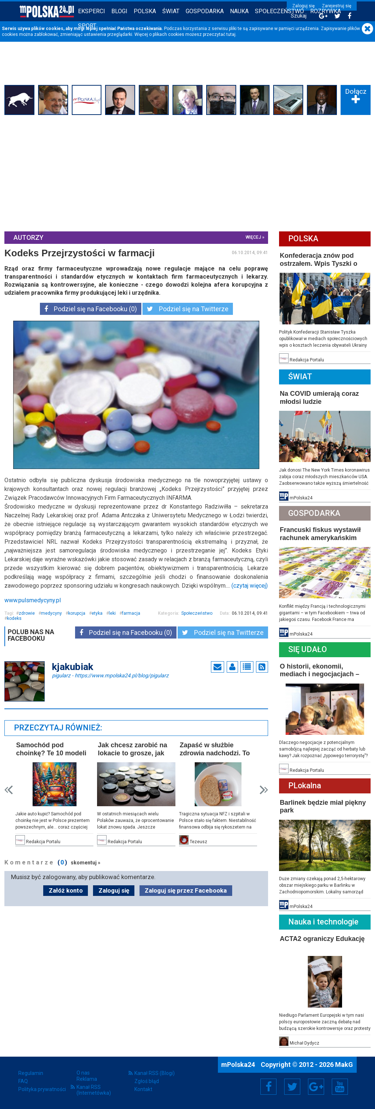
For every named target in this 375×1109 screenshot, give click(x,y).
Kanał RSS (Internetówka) (94, 1090)
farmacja (131, 613)
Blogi (119, 11)
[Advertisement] (187, 172)
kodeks (14, 618)
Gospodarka (205, 11)
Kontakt (143, 1089)
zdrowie (27, 613)
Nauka (239, 11)
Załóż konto (66, 890)
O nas (83, 1073)
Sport (87, 25)
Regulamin (30, 1073)
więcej (253, 237)
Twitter (292, 1086)
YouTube (340, 1086)
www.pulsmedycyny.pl (32, 600)
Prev (8, 789)
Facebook (269, 1086)
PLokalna (304, 785)
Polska (145, 11)
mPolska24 (238, 1064)
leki (112, 613)
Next (264, 789)
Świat (170, 11)
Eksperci (91, 11)
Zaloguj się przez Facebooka (186, 890)
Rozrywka (325, 11)
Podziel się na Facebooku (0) (90, 309)
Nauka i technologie (323, 921)
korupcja (76, 613)
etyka (97, 613)
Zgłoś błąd (146, 1081)
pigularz (110, 675)
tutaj (230, 34)
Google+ (316, 1086)
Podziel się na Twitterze (188, 309)
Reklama (87, 1079)
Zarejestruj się (336, 5)
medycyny (51, 613)
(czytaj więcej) (249, 585)
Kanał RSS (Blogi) (154, 1073)
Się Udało (307, 649)
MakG (344, 1064)
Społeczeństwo (279, 11)
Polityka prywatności (42, 1089)
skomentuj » (85, 863)
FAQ (23, 1081)
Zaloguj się (303, 5)
